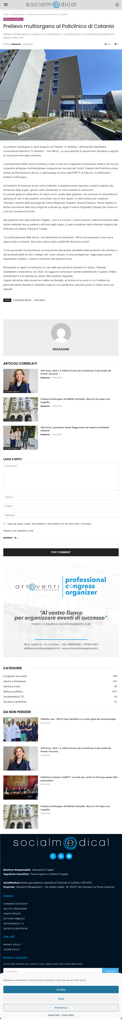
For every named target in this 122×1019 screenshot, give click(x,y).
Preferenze (61, 1007)
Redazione (16, 44)
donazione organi (22, 300)
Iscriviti (110, 971)
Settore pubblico (18, 14)
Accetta (61, 989)
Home (6, 14)
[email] (52, 971)
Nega (61, 998)
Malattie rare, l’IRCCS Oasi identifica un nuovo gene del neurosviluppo (78, 718)
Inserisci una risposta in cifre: (18, 530)
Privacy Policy (68, 1015)
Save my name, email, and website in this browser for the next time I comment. (49, 523)
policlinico (39, 300)
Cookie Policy (54, 1015)
